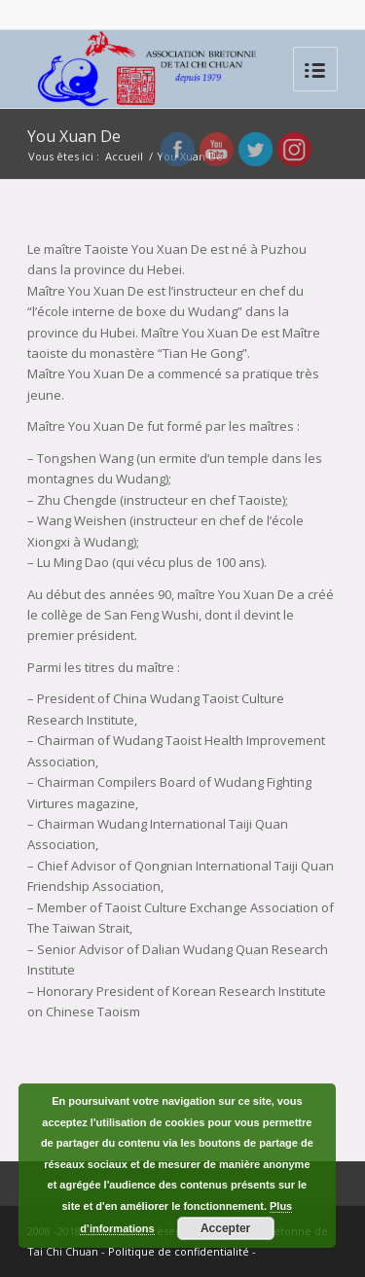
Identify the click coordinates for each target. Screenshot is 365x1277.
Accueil (124, 156)
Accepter (225, 1228)
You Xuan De (74, 136)
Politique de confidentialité (178, 1251)
